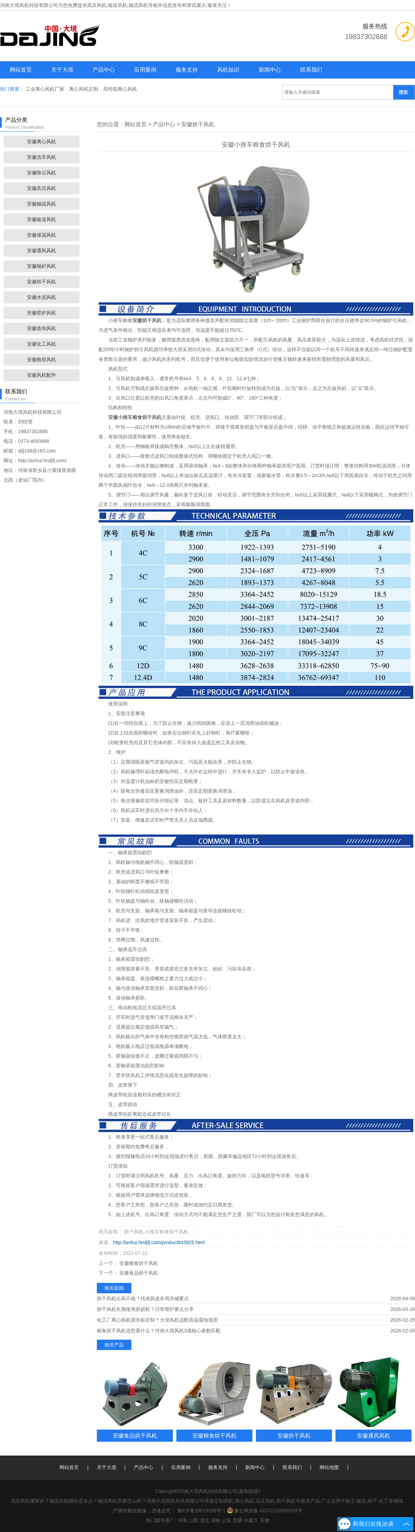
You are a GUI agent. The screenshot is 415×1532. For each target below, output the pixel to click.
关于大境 (62, 70)
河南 (182, 1520)
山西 (193, 1520)
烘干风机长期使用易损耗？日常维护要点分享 (145, 1309)
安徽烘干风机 (41, 281)
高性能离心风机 (120, 89)
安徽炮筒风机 (41, 359)
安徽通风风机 (41, 250)
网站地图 (329, 1467)
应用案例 (145, 70)
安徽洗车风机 (41, 157)
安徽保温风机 (41, 235)
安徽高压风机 (41, 188)
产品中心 (104, 70)
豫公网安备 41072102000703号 (264, 1510)
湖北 (204, 1520)
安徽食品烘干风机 (138, 1273)
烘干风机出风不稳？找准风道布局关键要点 (143, 1298)
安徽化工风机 (41, 344)
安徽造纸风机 (41, 328)
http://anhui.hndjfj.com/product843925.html (159, 1242)
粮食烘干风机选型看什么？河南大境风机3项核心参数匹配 (159, 1330)
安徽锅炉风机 (41, 266)
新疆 (237, 1520)
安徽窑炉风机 (41, 313)
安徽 (264, 1520)
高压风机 (97, 5)
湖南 (215, 1520)
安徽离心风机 (41, 141)
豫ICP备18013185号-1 (201, 1510)
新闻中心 (270, 70)
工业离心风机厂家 (46, 89)
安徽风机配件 (41, 375)
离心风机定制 (84, 89)
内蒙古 (251, 1520)
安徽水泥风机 (41, 297)
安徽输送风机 (41, 219)
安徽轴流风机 (41, 204)
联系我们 (311, 70)
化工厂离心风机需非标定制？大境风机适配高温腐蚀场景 (157, 1320)
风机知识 (228, 70)
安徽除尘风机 (41, 172)
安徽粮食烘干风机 (138, 1263)
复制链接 (248, 1491)
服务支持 (187, 70)
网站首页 (21, 70)
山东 (226, 1520)
